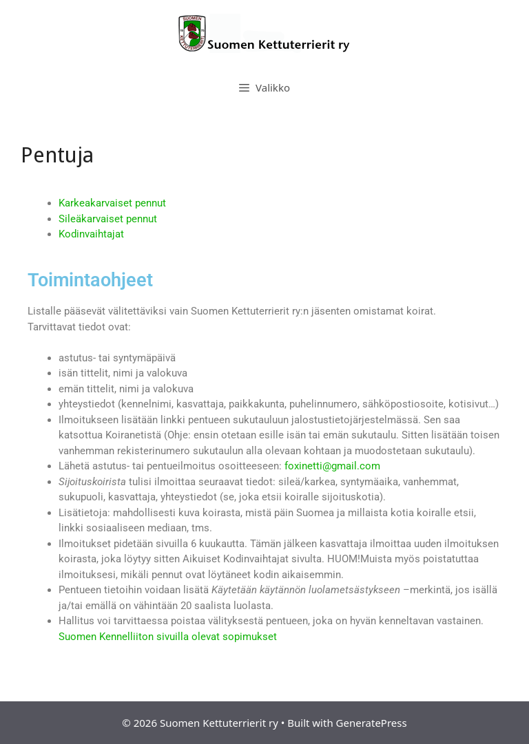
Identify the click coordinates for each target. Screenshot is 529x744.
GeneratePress (371, 723)
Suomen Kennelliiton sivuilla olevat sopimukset (168, 636)
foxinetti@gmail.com (332, 466)
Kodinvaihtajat (91, 234)
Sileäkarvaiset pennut (108, 219)
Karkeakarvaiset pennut (112, 203)
